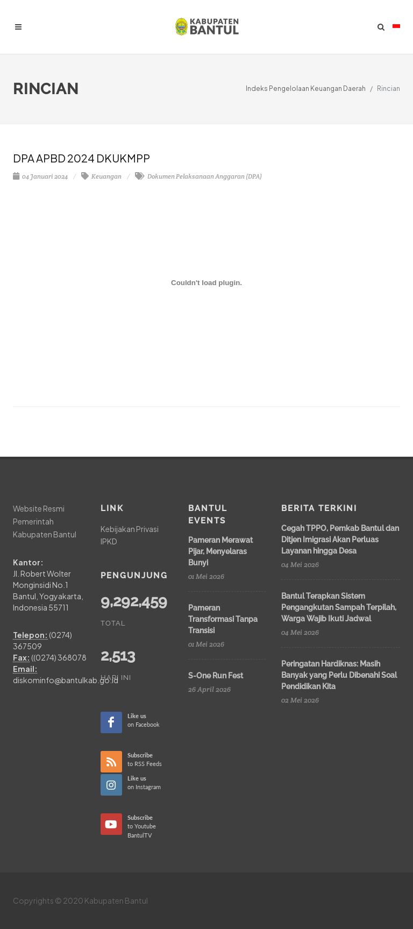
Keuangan (101, 176)
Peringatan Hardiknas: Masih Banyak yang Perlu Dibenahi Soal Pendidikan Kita (339, 675)
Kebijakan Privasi (130, 529)
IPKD (109, 541)
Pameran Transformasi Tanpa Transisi (223, 619)
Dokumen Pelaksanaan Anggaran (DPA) (198, 176)
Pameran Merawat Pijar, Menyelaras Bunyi (220, 551)
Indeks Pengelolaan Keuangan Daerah (306, 88)
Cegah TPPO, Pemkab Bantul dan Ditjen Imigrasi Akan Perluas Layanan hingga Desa (340, 539)
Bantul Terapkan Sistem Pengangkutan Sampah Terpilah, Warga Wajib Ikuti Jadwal (338, 607)
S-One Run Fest (215, 675)
